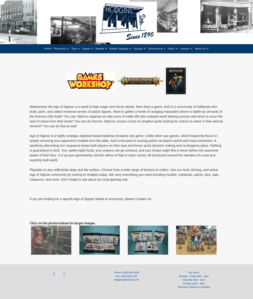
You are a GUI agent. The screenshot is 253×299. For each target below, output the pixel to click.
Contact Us (143, 199)
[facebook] (54, 274)
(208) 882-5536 (130, 272)
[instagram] (64, 274)
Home (48, 48)
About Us (202, 48)
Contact (186, 48)
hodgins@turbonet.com (126, 279)
